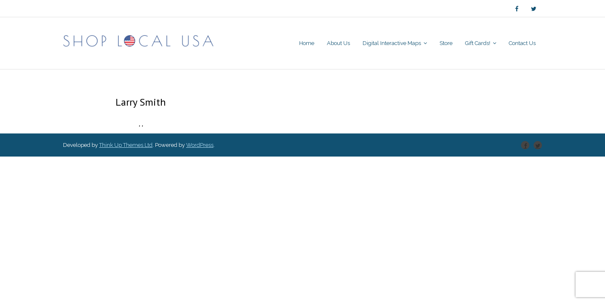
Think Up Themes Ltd (126, 145)
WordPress (199, 145)
